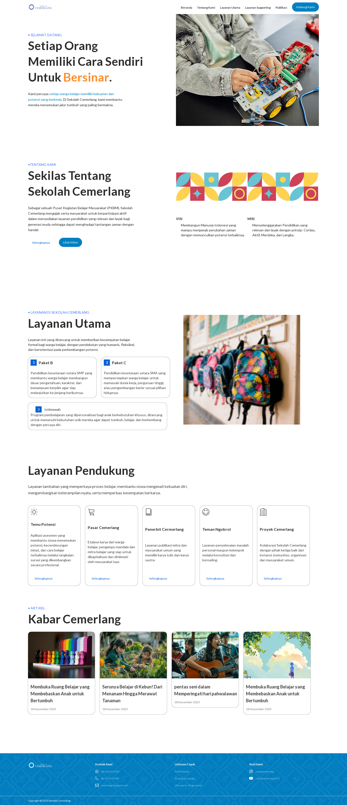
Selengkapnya (41, 242)
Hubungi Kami (305, 7)
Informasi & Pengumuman (188, 785)
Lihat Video (70, 242)
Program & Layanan (184, 778)
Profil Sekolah (182, 771)
